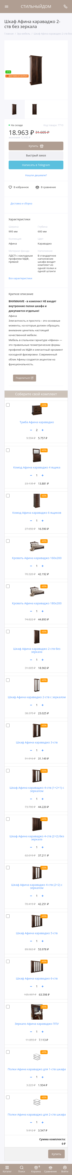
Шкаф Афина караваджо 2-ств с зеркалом (37, 697)
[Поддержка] (65, 6)
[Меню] (6, 6)
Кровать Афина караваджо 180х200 (37, 603)
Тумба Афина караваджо (37, 422)
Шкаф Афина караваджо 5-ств (37, 933)
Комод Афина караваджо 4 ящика (36, 467)
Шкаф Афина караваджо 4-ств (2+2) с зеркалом (36, 886)
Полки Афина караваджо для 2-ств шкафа (37, 1114)
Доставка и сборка (21, 203)
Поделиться (24, 378)
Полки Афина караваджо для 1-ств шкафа (37, 1069)
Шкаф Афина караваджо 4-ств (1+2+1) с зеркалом (37, 789)
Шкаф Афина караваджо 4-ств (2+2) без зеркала (37, 837)
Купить (56, 1154)
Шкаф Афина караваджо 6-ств (37, 978)
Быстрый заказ (36, 155)
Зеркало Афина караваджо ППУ (37, 1024)
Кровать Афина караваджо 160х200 (37, 558)
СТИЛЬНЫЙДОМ (36, 6)
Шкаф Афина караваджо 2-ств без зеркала (36, 650)
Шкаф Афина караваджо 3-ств (37, 742)
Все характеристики (20, 278)
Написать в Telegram (36, 165)
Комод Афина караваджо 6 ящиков (36, 512)
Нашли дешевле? (36, 175)
